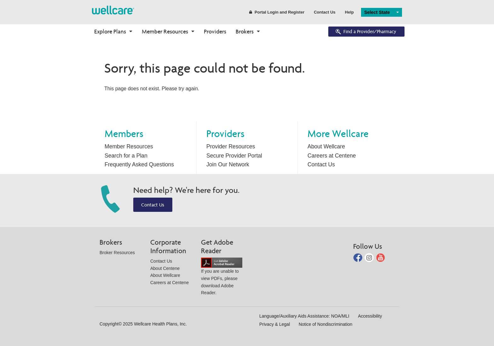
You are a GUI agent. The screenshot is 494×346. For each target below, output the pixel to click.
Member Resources (165, 31)
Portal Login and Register (276, 12)
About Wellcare (326, 146)
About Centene (165, 268)
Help (349, 12)
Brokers (245, 31)
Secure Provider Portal (234, 155)
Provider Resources (230, 146)
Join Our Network (227, 164)
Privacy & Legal (274, 324)
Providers (215, 31)
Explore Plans (110, 31)
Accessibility (370, 316)
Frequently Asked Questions (139, 164)
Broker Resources (117, 252)
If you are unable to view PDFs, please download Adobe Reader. (221, 277)
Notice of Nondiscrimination (325, 324)
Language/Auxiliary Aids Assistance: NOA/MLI (304, 316)
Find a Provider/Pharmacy (365, 32)
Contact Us (325, 12)
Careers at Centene (331, 155)
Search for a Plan (126, 155)
